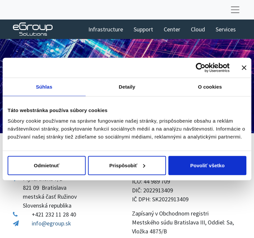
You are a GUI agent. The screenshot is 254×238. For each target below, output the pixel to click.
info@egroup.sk (51, 223)
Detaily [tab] (127, 87)
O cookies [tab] (210, 87)
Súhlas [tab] (44, 87)
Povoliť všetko (207, 165)
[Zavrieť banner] (244, 67)
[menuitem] (105, 29)
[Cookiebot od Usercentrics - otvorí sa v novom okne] (201, 68)
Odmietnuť (46, 165)
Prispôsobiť (127, 165)
